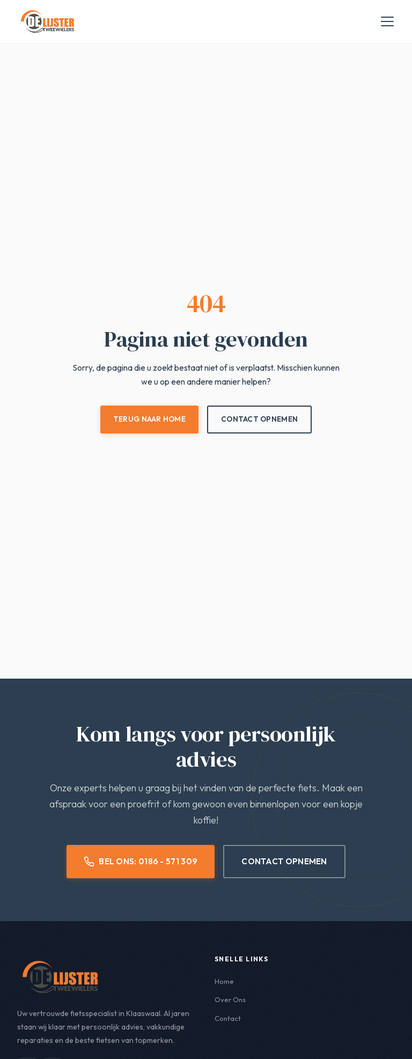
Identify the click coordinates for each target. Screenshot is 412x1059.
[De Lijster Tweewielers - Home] (47, 21)
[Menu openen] (387, 21)
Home (224, 982)
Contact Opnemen (260, 419)
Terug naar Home (148, 419)
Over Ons (231, 1000)
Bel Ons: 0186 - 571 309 (141, 861)
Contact (228, 1019)
